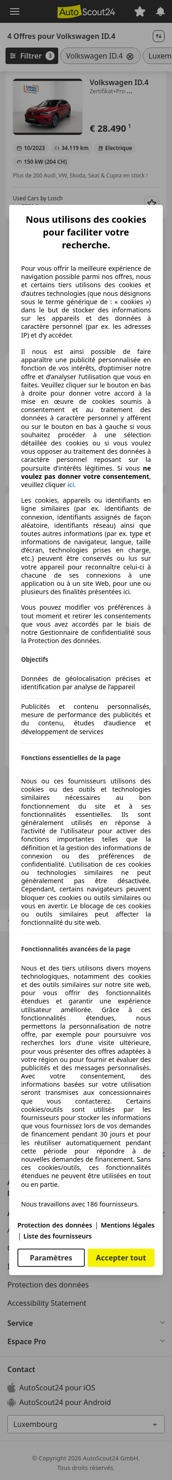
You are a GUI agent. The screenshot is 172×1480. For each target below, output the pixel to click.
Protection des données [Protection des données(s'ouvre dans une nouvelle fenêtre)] (54, 1225)
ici (70, 485)
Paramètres (51, 1258)
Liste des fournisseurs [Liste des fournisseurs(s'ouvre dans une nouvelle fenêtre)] (57, 1236)
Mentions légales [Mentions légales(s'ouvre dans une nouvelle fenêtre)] (128, 1225)
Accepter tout (121, 1258)
